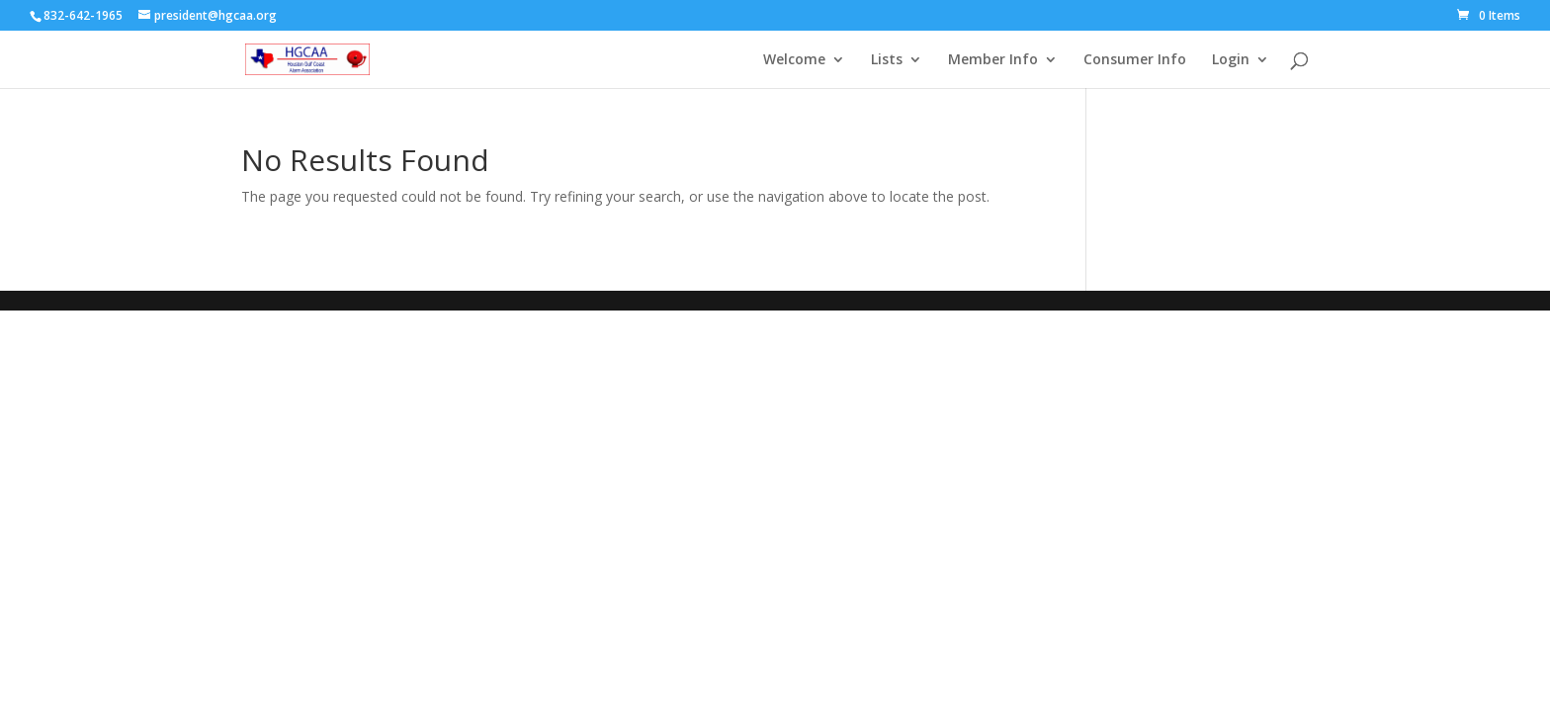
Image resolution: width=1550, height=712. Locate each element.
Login (1230, 60)
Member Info (993, 60)
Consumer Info (1134, 60)
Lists (887, 60)
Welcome (794, 60)
